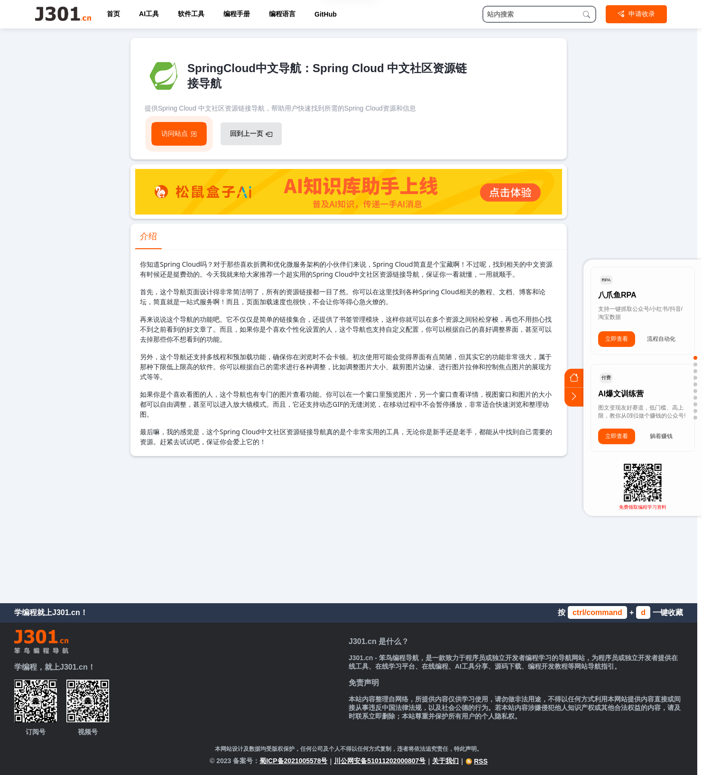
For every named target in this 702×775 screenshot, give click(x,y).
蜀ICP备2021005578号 (293, 761)
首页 (113, 14)
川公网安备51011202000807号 (379, 761)
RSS (476, 761)
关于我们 (445, 761)
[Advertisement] (348, 527)
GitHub (325, 14)
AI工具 (149, 14)
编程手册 (236, 14)
